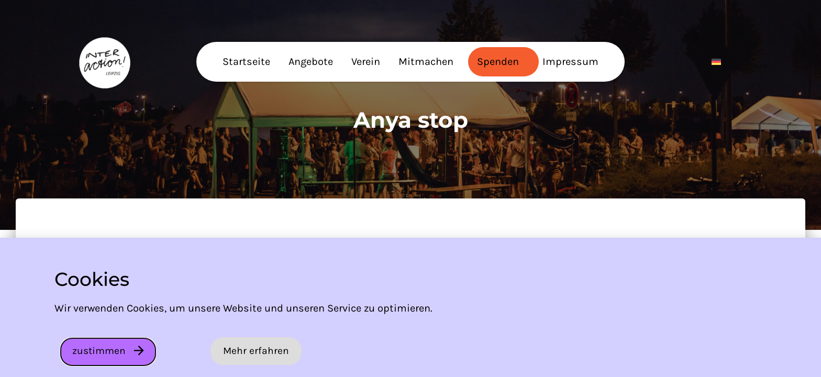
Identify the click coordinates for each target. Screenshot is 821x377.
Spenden (498, 62)
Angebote (311, 62)
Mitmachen (425, 62)
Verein (365, 62)
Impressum (570, 62)
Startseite (246, 62)
